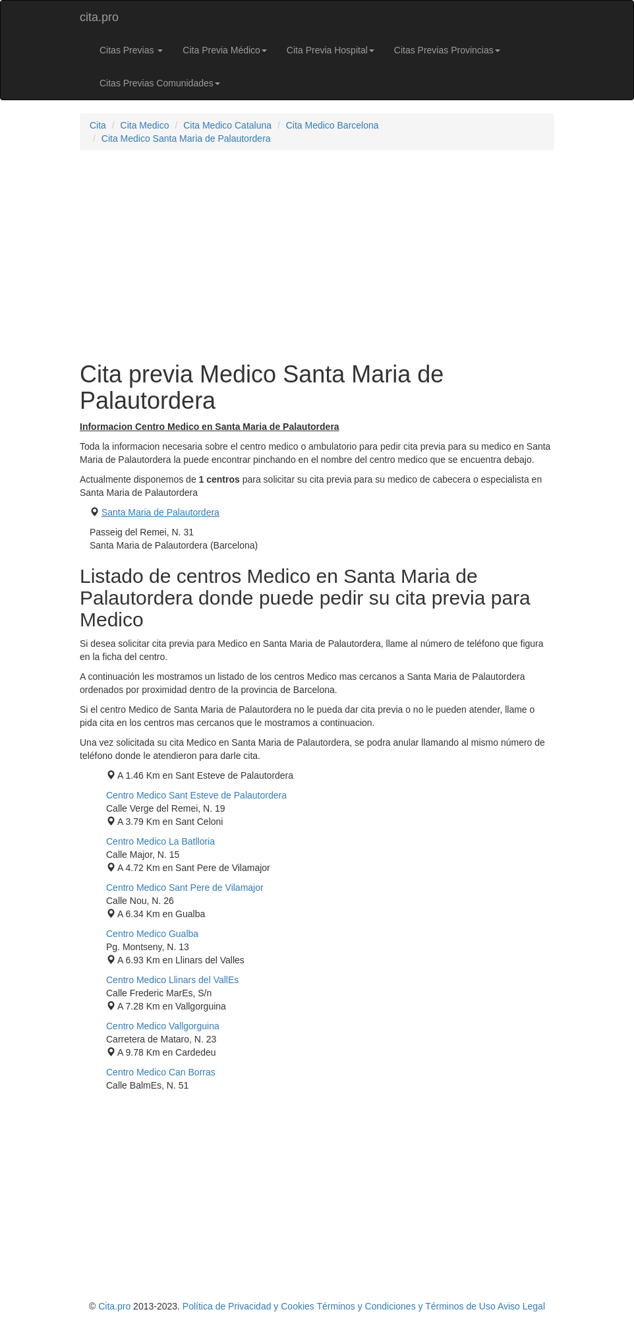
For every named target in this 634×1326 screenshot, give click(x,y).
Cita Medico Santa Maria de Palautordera (186, 138)
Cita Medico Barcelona (332, 125)
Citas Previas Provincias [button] (447, 50)
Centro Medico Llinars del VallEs (172, 980)
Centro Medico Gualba (152, 933)
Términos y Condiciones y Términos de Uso (405, 1306)
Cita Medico (145, 125)
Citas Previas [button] (131, 50)
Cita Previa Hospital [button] (330, 50)
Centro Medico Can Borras (161, 1072)
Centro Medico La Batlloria (160, 841)
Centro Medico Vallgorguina (162, 1026)
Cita (98, 125)
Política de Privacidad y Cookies (248, 1306)
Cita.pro (114, 1306)
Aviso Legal (521, 1306)
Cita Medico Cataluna (227, 125)
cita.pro (99, 17)
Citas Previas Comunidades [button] (160, 83)
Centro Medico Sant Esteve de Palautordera (196, 795)
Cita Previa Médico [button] (225, 50)
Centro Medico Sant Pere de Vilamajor (185, 887)
